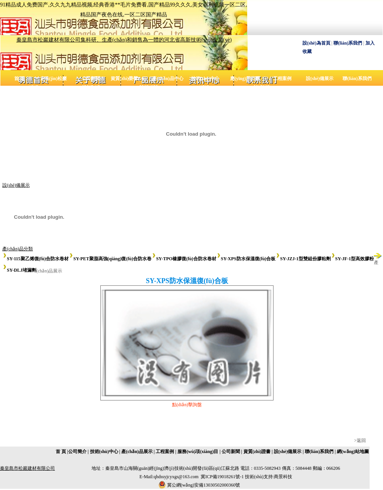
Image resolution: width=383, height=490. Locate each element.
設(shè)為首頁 (316, 43)
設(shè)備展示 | (289, 451)
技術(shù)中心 (205, 78)
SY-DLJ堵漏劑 (19, 270)
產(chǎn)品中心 (167, 78)
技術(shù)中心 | (105, 451)
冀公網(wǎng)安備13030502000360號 (203, 485)
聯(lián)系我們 (347, 43)
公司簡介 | (78, 451)
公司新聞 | (232, 451)
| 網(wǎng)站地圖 (352, 451)
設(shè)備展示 (320, 78)
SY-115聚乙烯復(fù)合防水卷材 (35, 258)
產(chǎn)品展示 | (137, 451)
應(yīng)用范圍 (245, 78)
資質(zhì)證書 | (258, 451)
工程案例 (282, 78)
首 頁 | (62, 451)
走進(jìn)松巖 (53, 78)
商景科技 (283, 476)
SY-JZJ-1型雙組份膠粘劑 (302, 258)
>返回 (360, 440)
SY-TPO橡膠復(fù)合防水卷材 (183, 258)
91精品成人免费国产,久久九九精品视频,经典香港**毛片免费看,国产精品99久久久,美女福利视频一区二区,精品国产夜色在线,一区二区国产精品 (123, 10)
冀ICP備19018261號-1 (222, 476)
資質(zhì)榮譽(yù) (128, 78)
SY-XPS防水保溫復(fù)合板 (246, 258)
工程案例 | (166, 451)
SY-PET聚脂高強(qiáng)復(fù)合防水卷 (110, 258)
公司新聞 (91, 78)
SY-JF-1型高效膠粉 (352, 258)
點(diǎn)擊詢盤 (187, 404)
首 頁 (19, 78)
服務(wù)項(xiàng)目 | (198, 451)
